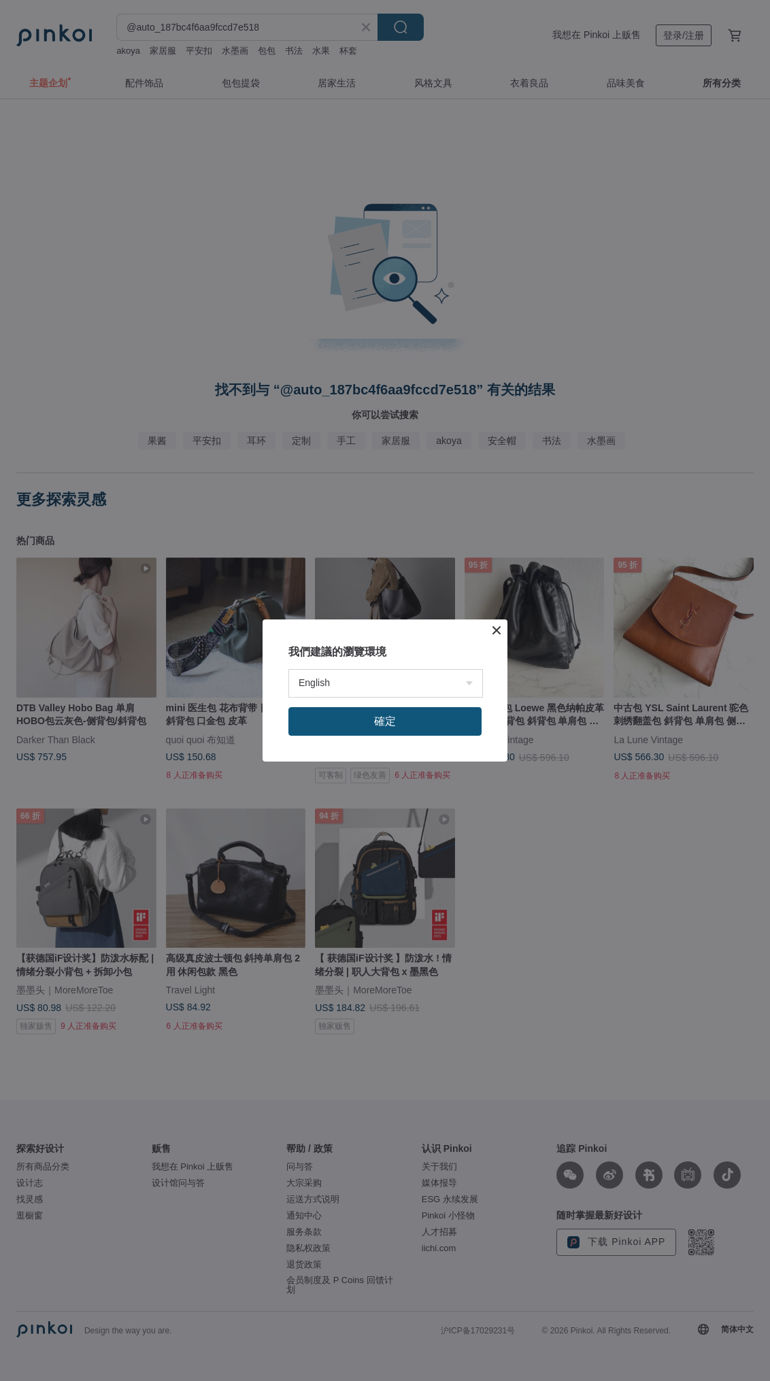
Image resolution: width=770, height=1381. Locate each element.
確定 (385, 721)
